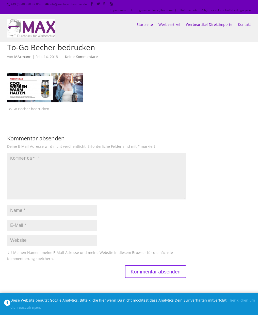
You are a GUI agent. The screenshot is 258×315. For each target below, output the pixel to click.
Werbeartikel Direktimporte (209, 18)
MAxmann (22, 56)
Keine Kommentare (81, 56)
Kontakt (244, 18)
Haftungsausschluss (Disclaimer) (153, 10)
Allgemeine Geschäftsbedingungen (226, 10)
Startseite (145, 18)
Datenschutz (189, 10)
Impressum (118, 10)
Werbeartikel (169, 18)
